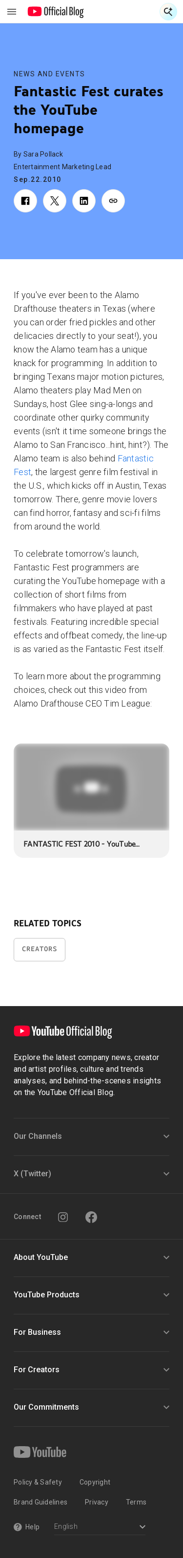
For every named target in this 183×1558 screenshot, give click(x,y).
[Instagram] (63, 1217)
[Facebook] (91, 1217)
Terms (136, 1502)
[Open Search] (168, 11)
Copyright (95, 1482)
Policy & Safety (38, 1482)
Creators (39, 949)
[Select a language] (99, 1528)
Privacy (96, 1502)
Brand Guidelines (40, 1502)
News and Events (49, 74)
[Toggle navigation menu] (12, 12)
